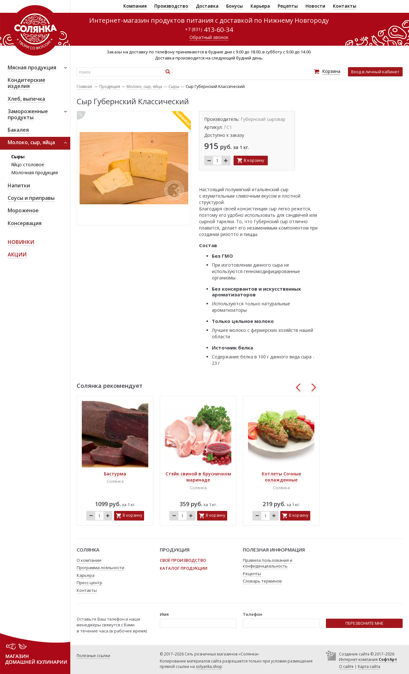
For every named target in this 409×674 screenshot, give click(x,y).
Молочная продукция (34, 172)
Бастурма (115, 474)
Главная (84, 86)
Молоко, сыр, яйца (144, 86)
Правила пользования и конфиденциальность (267, 563)
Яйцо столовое (27, 164)
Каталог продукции (183, 568)
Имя (164, 614)
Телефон (252, 614)
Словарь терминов (262, 581)
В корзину (254, 160)
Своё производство (183, 560)
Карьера (260, 6)
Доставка (207, 6)
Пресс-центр (89, 582)
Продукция (109, 86)
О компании (89, 560)
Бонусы (234, 6)
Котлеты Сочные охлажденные (281, 477)
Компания (135, 6)
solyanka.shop (209, 666)
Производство (171, 6)
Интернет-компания (368, 659)
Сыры (18, 156)
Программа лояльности (100, 567)
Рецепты (288, 6)
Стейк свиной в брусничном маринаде (198, 477)
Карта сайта (369, 666)
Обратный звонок (208, 37)
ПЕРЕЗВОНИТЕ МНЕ (364, 623)
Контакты (344, 6)
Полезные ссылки (93, 655)
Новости (315, 6)
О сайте (346, 666)
